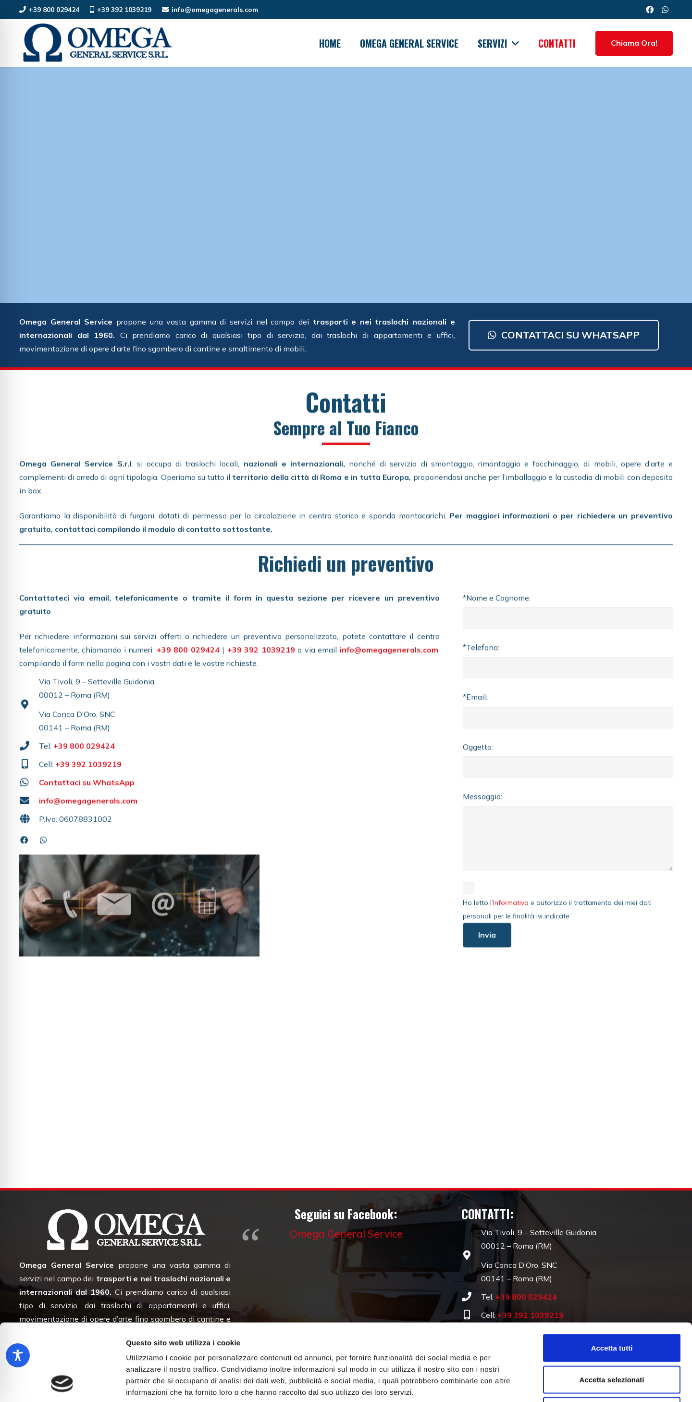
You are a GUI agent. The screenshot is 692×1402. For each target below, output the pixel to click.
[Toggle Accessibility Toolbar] (18, 1355)
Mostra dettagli (505, 1383)
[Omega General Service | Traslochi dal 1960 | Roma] (96, 43)
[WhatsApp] (665, 9)
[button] (513, 43)
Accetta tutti (612, 1276)
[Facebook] (649, 9)
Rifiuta (612, 1339)
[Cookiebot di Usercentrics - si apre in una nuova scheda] (62, 1383)
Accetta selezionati (611, 1307)
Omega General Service (346, 1233)
